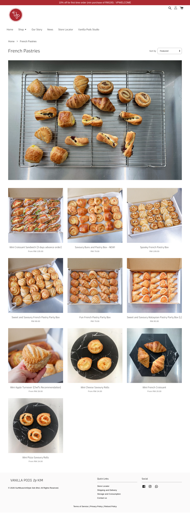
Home (10, 31)
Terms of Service (80, 511)
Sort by (152, 55)
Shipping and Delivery (107, 494)
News (50, 31)
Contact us (102, 502)
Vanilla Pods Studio (88, 31)
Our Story (37, 31)
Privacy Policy (96, 511)
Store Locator (65, 31)
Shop (22, 31)
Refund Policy (110, 511)
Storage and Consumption (109, 498)
